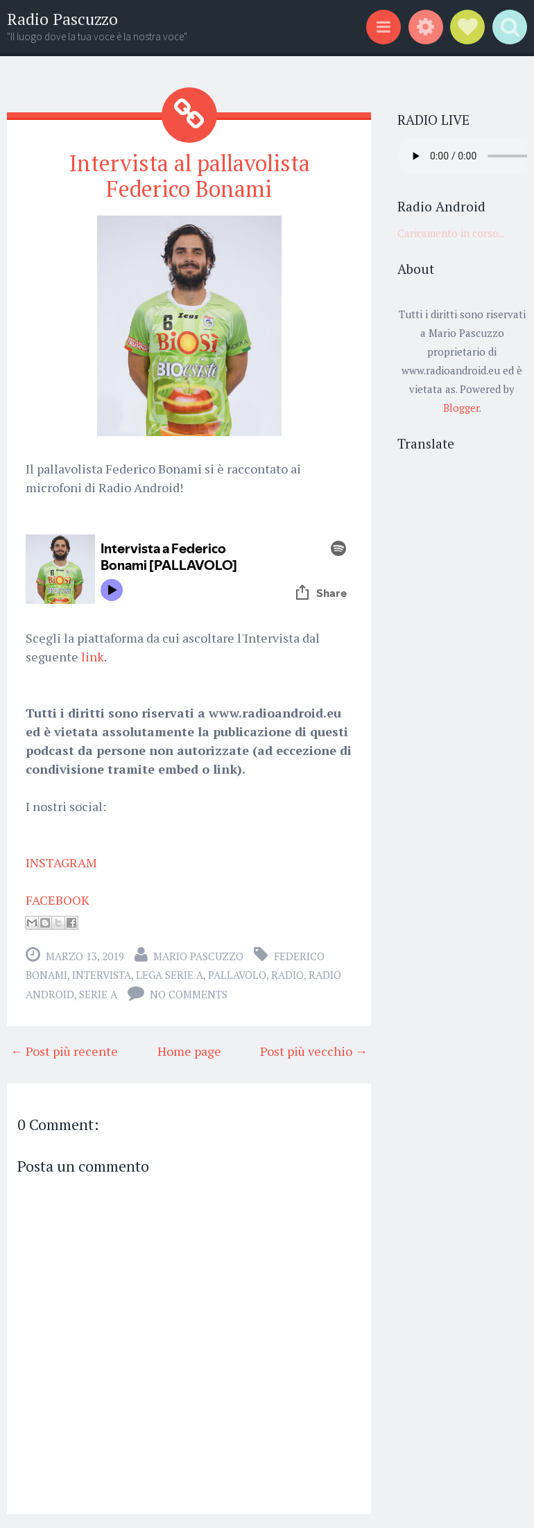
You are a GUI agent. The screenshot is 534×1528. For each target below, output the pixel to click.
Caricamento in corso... (451, 233)
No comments (188, 994)
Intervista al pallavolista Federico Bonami (189, 175)
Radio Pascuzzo (62, 19)
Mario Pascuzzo (198, 956)
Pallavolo (237, 975)
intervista (101, 975)
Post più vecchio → (314, 1051)
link (92, 656)
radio (287, 975)
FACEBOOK (57, 900)
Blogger (461, 408)
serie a (98, 994)
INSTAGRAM (61, 862)
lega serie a (169, 975)
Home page (189, 1051)
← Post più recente (64, 1051)
